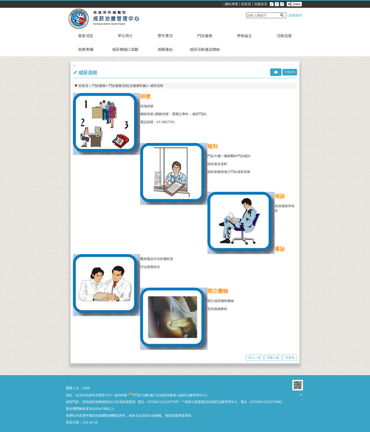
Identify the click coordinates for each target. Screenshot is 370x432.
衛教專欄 (85, 49)
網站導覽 (231, 4)
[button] (282, 15)
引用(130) (290, 72)
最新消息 (85, 36)
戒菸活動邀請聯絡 (205, 49)
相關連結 (165, 49)
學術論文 (244, 36)
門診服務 (204, 36)
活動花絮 (284, 36)
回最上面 (273, 357)
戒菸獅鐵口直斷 (125, 49)
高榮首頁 (260, 4)
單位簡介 (125, 36)
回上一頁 (254, 357)
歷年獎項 (165, 36)
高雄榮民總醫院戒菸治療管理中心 (109, 18)
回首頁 (246, 4)
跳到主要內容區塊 (2, 2)
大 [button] (282, 4)
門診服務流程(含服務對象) (128, 86)
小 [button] (272, 4)
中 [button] (277, 4)
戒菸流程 (156, 86)
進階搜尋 (295, 15)
